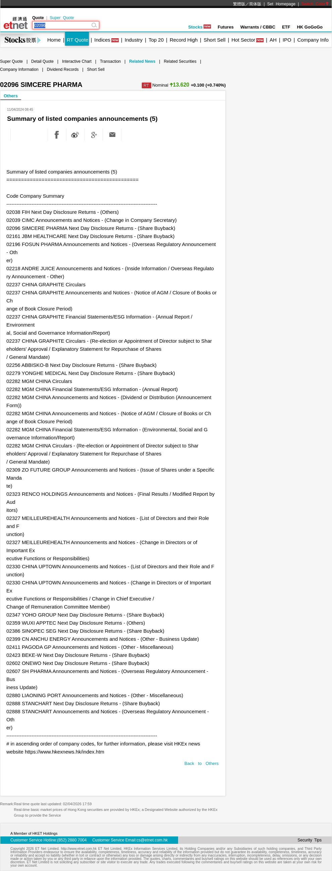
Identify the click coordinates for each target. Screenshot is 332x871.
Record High (184, 40)
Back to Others (201, 763)
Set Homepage (281, 4)
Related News (142, 61)
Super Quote (62, 17)
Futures (226, 27)
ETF (286, 27)
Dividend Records (63, 69)
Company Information (19, 69)
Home (54, 40)
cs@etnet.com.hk (152, 840)
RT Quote (77, 40)
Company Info (312, 40)
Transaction (110, 61)
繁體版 (239, 4)
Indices (102, 40)
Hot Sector (243, 40)
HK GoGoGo (310, 27)
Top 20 (156, 40)
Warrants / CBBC (257, 27)
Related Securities (180, 61)
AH (273, 40)
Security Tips (309, 840)
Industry (134, 40)
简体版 (255, 4)
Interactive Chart (77, 61)
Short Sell (214, 40)
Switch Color (315, 4)
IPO (287, 40)
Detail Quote (42, 61)
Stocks (199, 27)
